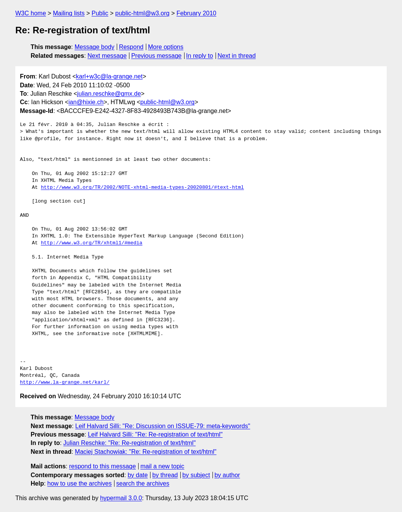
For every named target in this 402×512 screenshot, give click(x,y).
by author (227, 475)
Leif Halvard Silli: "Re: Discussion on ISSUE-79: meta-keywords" (162, 426)
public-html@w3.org (142, 13)
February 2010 (196, 13)
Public (100, 13)
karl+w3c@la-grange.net (109, 76)
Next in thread (236, 55)
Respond (131, 47)
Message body (94, 47)
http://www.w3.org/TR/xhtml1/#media (91, 243)
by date (137, 475)
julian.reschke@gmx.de (109, 93)
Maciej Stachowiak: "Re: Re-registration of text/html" (146, 451)
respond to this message (102, 466)
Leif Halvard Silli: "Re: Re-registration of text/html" (155, 434)
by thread (165, 475)
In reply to (199, 55)
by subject (196, 475)
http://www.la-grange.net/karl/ (64, 382)
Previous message (156, 55)
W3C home (30, 13)
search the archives (143, 483)
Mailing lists (69, 13)
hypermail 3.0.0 (121, 498)
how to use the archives (79, 483)
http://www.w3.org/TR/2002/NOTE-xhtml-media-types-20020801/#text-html (142, 187)
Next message (107, 55)
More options (166, 47)
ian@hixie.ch (86, 102)
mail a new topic (163, 466)
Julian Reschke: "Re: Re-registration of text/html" (129, 443)
